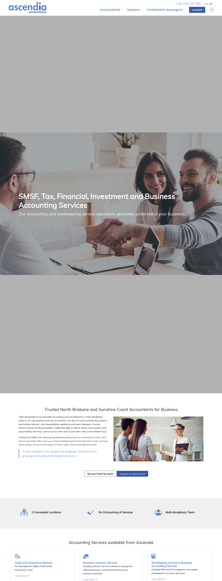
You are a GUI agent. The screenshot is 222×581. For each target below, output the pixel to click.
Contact (197, 10)
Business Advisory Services (100, 562)
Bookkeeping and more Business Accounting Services (171, 564)
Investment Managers (164, 10)
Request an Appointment (132, 473)
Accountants (110, 10)
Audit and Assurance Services (33, 562)
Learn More (22, 575)
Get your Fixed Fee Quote (100, 473)
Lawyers (133, 10)
